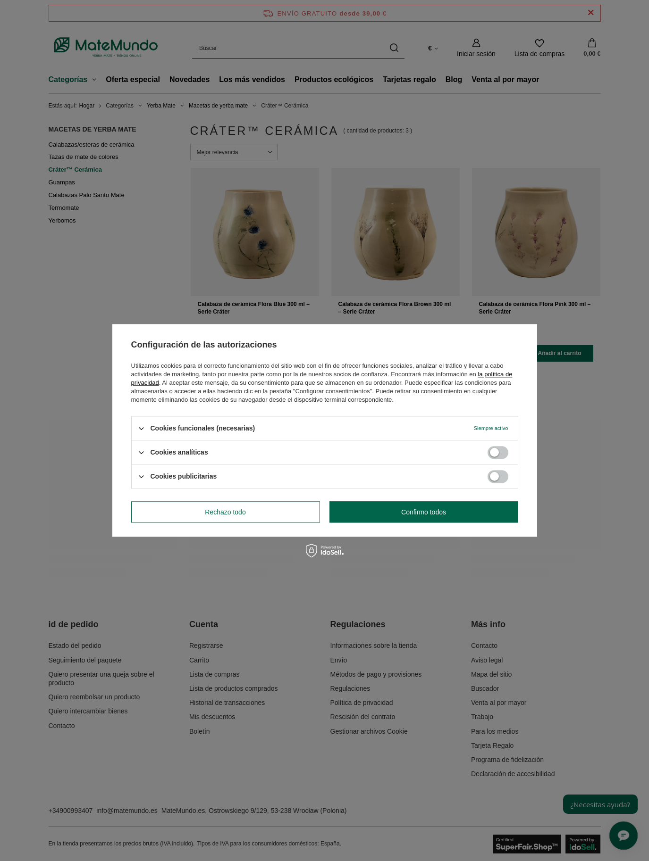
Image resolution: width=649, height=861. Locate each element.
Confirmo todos (423, 512)
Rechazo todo (225, 512)
